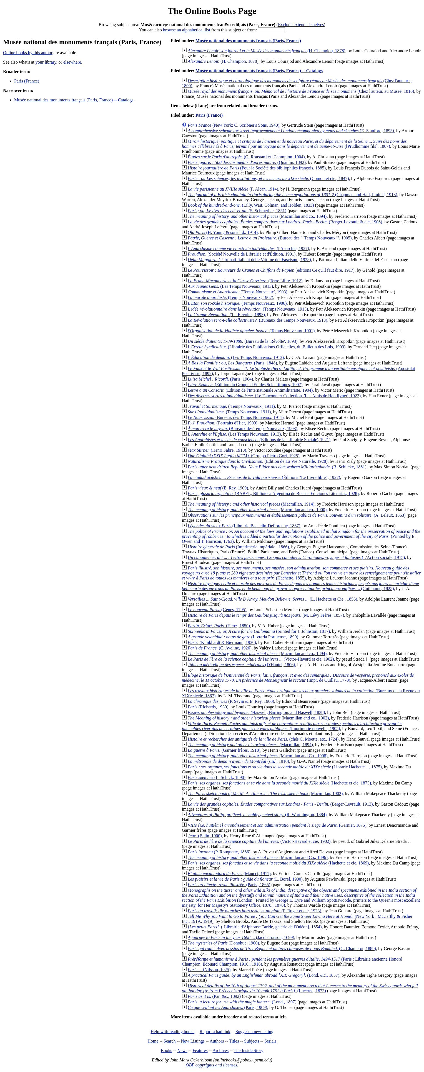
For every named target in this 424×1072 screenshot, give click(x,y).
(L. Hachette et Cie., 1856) (272, 599)
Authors (217, 1041)
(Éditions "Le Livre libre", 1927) (264, 477)
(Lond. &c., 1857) (263, 975)
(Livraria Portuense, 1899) (243, 636)
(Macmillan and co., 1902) (258, 718)
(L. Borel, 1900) (245, 879)
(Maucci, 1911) (229, 873)
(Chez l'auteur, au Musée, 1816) (301, 91)
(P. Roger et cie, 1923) (254, 910)
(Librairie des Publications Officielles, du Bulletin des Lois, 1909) (266, 346)
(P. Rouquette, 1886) (219, 851)
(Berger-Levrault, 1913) (280, 804)
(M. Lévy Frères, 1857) (266, 615)
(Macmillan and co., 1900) (257, 509)
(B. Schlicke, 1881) (277, 466)
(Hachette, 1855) (301, 573)
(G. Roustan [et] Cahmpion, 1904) (246, 156)
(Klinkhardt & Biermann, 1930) (222, 642)
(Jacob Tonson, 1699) (241, 937)
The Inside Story (249, 1050)
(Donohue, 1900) (223, 943)
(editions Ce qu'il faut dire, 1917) (271, 270)
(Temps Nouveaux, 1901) (251, 330)
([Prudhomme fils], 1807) (294, 144)
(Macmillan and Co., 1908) (258, 755)
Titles (234, 1041)
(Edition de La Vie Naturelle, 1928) (258, 461)
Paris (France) (26, 81)
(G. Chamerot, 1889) (282, 948)
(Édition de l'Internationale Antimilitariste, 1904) (250, 390)
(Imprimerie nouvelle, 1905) (292, 726)
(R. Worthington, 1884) (257, 814)
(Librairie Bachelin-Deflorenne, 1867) (244, 525)
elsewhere (72, 62)
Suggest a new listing (254, 1031)
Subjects (251, 1041)
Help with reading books (172, 1031)
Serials (270, 1041)
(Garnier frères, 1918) (224, 750)
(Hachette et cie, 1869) (278, 863)
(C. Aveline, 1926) (220, 648)
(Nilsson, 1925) (209, 969)
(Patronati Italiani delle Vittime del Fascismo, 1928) (249, 259)
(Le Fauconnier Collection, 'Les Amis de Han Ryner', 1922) (274, 395)
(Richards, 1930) (208, 706)
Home (152, 1041)
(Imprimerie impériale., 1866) (238, 546)
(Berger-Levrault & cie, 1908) (285, 221)
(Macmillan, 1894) (250, 744)
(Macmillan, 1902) (265, 793)
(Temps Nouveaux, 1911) (229, 411)
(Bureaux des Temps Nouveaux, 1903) (242, 428)
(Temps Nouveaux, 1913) (248, 309)
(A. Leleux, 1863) (297, 515)
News (182, 1050)
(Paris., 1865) (229, 884)
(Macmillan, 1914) (251, 504)
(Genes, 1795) (217, 609)
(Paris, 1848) (232, 363)
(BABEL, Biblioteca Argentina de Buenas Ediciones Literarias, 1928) (273, 493)
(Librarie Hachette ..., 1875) (285, 766)
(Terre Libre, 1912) (245, 280)
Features (199, 1050)
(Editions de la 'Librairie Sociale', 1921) (259, 439)
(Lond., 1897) (242, 1001)
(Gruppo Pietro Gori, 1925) (244, 455)
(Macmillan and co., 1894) (257, 216)
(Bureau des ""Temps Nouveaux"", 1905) (270, 238)
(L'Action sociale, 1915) (296, 557)
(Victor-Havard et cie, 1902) (261, 659)
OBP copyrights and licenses (211, 1065)
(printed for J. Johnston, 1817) (259, 631)
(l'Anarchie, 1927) (248, 248)
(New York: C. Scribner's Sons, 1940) (233, 125)
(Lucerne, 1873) (300, 988)
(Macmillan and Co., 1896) (258, 857)
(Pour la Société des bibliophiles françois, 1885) (257, 168)
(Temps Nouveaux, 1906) (237, 303)
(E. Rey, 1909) (218, 488)
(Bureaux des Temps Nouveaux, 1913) (257, 320)
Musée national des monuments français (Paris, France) (248, 40)
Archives (220, 1050)
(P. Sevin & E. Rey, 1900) (231, 701)
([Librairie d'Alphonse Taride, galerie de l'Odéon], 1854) (255, 926)
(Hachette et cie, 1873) (279, 783)
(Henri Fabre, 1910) (217, 450)
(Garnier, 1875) (277, 825)
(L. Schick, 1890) (216, 777)
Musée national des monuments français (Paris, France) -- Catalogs (74, 100)
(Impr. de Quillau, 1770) (298, 678)
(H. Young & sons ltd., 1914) (223, 232)
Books (166, 1050)
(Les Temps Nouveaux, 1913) (230, 286)
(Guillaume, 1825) (300, 586)
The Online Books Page (212, 11)
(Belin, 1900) (205, 835)
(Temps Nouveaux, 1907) (230, 297)
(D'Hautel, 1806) (241, 664)
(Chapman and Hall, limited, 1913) (292, 194)
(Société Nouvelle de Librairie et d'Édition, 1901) (241, 254)
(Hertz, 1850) (219, 625)
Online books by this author (27, 52)
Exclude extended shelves (301, 24)
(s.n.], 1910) (238, 761)
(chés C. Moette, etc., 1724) (263, 739)
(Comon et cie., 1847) (268, 178)
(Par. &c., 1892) (214, 996)
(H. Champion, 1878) (266, 50)
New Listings (193, 1041)
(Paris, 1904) (220, 379)
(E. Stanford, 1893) (291, 130)
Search (170, 1041)
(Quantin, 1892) (247, 162)
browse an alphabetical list (186, 30)
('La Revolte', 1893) (226, 314)
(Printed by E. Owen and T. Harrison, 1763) (301, 536)
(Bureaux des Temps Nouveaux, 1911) (236, 417)
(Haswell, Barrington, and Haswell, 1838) (256, 712)
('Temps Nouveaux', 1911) (231, 406)
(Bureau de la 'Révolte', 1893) (242, 341)
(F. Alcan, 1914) (233, 189)
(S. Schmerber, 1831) (237, 210)
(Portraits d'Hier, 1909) (222, 423)
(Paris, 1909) (227, 1007)
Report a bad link (215, 1031)
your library (46, 62)
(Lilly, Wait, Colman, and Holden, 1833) (251, 205)
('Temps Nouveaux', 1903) (237, 291)
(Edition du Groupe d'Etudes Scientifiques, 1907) (245, 384)
